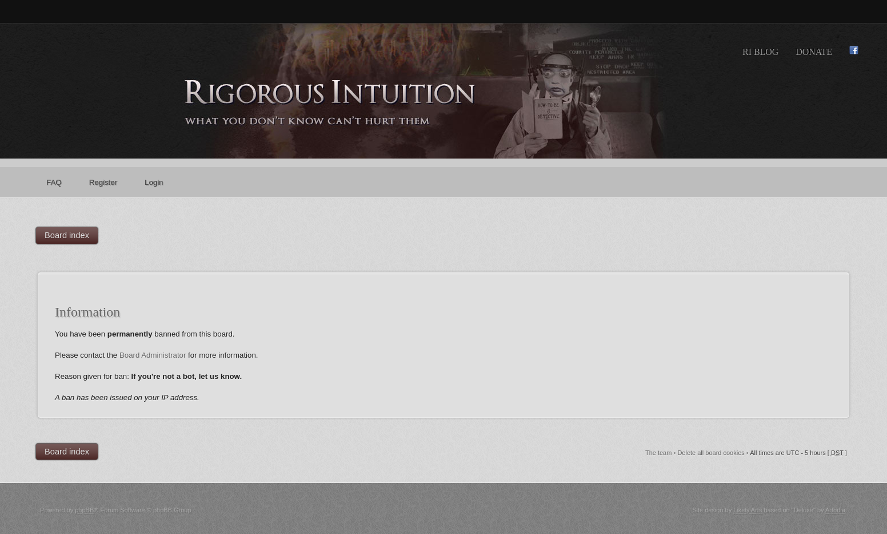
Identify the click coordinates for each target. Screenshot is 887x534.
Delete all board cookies (710, 452)
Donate (814, 52)
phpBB (84, 510)
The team (658, 452)
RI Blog (760, 52)
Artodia (835, 510)
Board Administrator (152, 355)
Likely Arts (747, 510)
